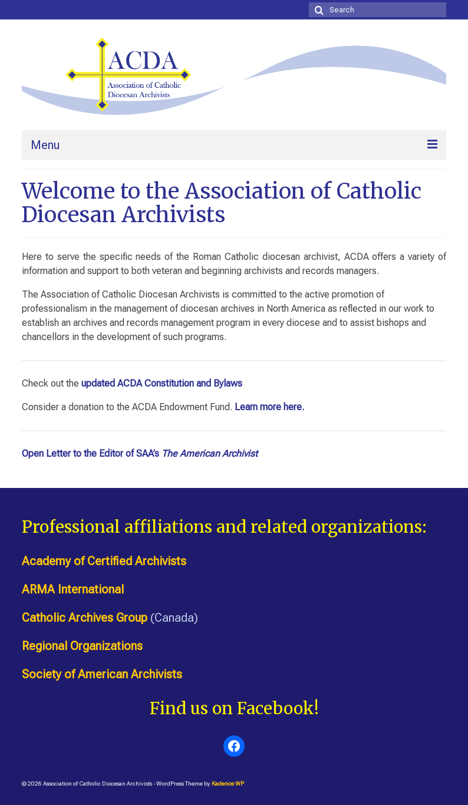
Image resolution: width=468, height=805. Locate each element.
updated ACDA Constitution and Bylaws (161, 383)
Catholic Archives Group (84, 618)
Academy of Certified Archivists (104, 561)
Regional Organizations (82, 646)
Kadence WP (228, 783)
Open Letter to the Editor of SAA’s (140, 453)
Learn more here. (269, 407)
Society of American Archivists (102, 674)
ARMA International (73, 589)
